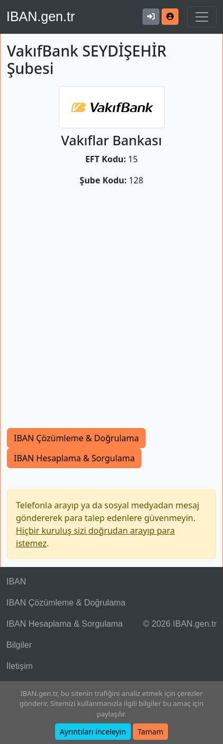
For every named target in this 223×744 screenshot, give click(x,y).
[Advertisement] (111, 311)
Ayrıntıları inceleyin (93, 732)
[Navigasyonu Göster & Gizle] (202, 16)
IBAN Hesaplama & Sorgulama (74, 458)
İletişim (19, 666)
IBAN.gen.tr (40, 16)
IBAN (16, 581)
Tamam (151, 732)
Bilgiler (19, 644)
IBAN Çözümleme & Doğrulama (76, 438)
